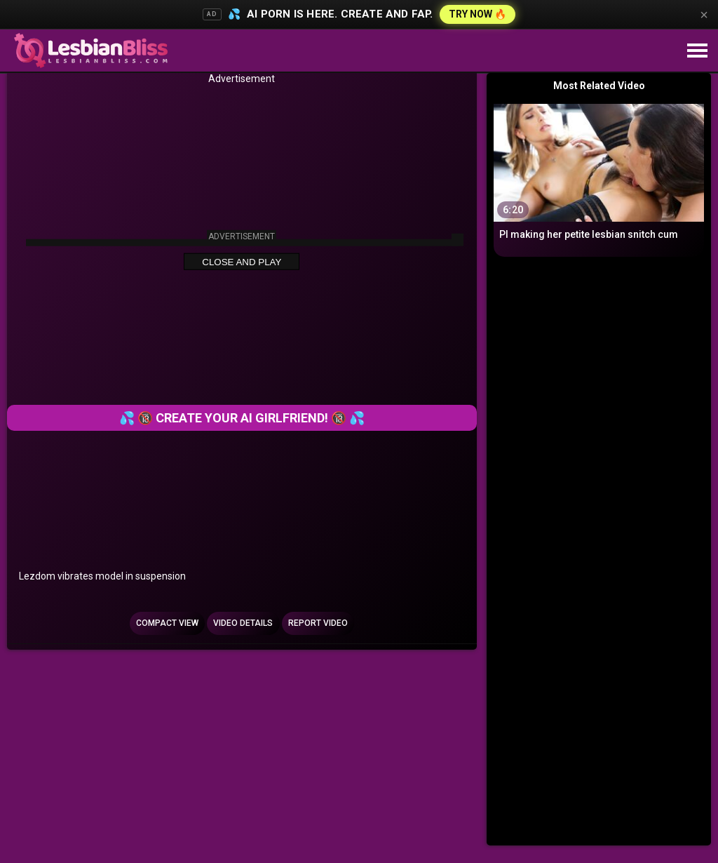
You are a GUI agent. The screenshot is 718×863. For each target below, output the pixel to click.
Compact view (167, 623)
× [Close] (704, 14)
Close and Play (241, 262)
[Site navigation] (696, 51)
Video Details (243, 623)
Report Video (318, 623)
